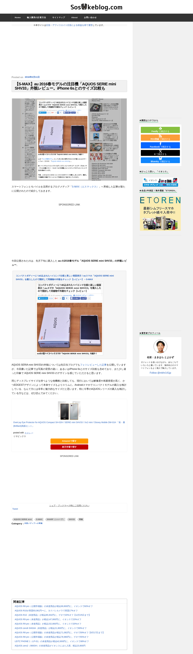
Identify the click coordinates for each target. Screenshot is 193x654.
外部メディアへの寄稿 (35, 527)
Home (18, 17)
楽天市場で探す (69, 450)
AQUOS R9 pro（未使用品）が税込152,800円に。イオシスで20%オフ (48, 627)
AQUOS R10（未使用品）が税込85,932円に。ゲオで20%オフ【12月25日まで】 (53, 619)
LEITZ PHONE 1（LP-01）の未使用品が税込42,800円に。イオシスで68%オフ (52, 645)
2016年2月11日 (33, 77)
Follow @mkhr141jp (160, 372)
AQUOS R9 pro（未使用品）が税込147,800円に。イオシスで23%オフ (48, 623)
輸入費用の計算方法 (36, 17)
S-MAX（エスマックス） (85, 190)
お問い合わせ (90, 17)
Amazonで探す (69, 445)
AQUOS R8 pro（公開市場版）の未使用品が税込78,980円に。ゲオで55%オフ (52, 640)
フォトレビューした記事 (93, 368)
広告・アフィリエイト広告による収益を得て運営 (69, 25)
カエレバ (29, 437)
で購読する (160, 130)
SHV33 (72, 523)
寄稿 (81, 523)
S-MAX (39, 523)
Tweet (15, 512)
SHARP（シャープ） (55, 523)
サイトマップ (58, 17)
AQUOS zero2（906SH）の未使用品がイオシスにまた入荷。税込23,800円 (50, 649)
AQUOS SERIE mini (23, 523)
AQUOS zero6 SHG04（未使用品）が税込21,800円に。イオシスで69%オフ (51, 632)
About (74, 17)
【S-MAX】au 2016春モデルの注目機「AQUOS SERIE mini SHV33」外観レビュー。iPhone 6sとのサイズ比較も (65, 88)
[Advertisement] (69, 51)
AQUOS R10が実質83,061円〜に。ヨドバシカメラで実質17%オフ (46, 614)
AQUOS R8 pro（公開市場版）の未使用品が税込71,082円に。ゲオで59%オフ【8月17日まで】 (60, 636)
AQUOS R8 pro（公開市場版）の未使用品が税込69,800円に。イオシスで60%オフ (54, 610)
